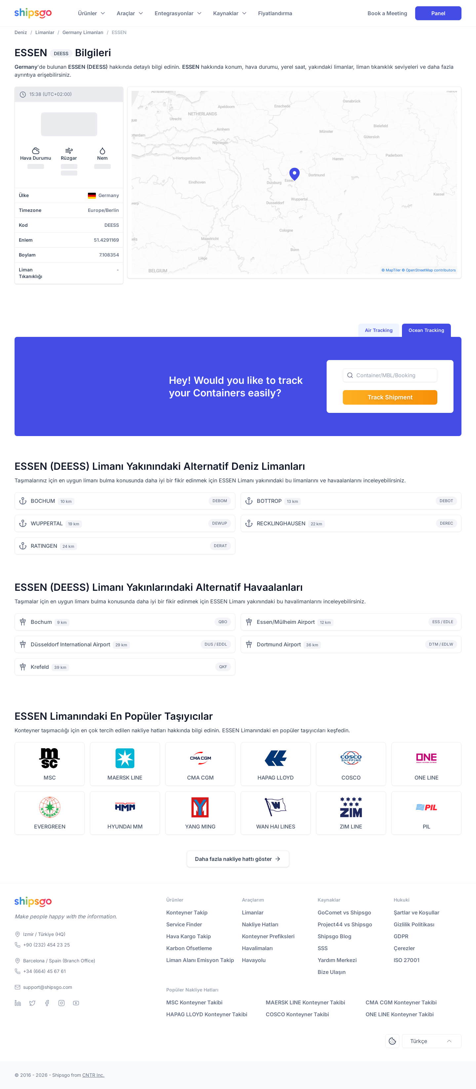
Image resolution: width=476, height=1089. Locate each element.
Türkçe (431, 1041)
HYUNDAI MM (125, 826)
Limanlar (252, 912)
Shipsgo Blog (334, 936)
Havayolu (254, 960)
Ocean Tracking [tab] (426, 330)
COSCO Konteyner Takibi (297, 1014)
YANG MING (200, 826)
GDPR (401, 936)
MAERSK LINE (124, 777)
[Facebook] (47, 1003)
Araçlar (126, 13)
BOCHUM (43, 501)
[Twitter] (32, 1003)
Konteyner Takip (187, 912)
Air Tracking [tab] (379, 330)
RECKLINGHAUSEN (281, 523)
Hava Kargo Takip (188, 936)
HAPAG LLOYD (276, 777)
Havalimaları (257, 948)
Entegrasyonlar (174, 13)
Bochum (41, 622)
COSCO (351, 777)
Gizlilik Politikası (414, 924)
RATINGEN (44, 546)
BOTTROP (269, 501)
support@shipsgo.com (47, 987)
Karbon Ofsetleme (189, 948)
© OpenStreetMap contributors (429, 270)
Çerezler (404, 948)
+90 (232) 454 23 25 (46, 945)
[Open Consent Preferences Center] (392, 1041)
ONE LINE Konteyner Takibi (400, 1014)
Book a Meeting (387, 13)
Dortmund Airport (279, 644)
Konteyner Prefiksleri (268, 936)
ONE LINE (427, 777)
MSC (50, 777)
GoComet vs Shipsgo (344, 912)
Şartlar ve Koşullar (416, 912)
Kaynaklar (225, 13)
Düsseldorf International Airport (70, 644)
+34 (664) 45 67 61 (44, 971)
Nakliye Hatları (260, 924)
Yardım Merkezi (337, 960)
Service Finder (184, 924)
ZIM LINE (351, 826)
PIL (426, 826)
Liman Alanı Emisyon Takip (200, 960)
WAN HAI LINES (275, 826)
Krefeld (40, 667)
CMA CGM (200, 777)
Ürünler (87, 13)
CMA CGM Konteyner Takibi (401, 1002)
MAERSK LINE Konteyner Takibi (305, 1002)
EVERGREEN (49, 826)
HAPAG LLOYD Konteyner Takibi (206, 1014)
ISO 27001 (406, 960)
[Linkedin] (18, 1003)
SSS (323, 948)
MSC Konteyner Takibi (194, 1002)
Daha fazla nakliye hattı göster (238, 859)
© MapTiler (391, 270)
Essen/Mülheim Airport (286, 622)
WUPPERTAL (47, 523)
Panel (438, 13)
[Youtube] (76, 1003)
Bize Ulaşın (332, 972)
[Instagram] (61, 1003)
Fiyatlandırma (275, 13)
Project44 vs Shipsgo (345, 924)
